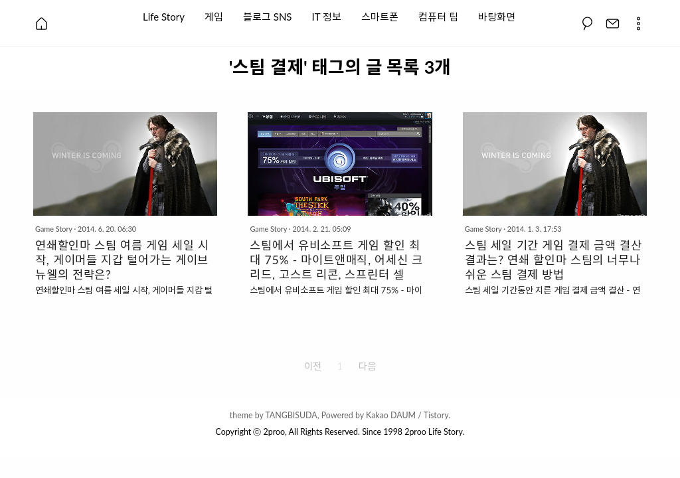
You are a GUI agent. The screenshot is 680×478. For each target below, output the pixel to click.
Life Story (164, 16)
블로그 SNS (267, 16)
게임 (214, 16)
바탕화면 (496, 16)
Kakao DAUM (391, 415)
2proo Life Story (433, 432)
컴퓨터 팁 (438, 16)
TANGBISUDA (291, 415)
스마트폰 (379, 16)
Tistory (436, 415)
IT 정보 (326, 16)
